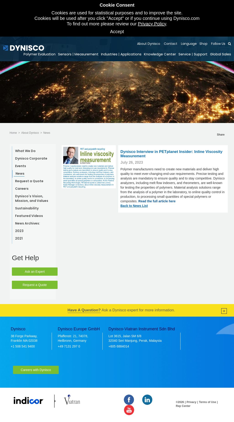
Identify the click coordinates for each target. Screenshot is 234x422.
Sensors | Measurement (78, 54)
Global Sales (220, 54)
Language (188, 43)
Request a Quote (29, 181)
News (46, 132)
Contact (170, 43)
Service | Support (192, 54)
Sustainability (27, 208)
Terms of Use (207, 402)
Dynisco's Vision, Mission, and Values (31, 198)
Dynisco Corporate (31, 158)
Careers (22, 188)
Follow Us (217, 43)
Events (20, 166)
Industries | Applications (121, 54)
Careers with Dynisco (36, 370)
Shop (203, 43)
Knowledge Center (160, 54)
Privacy (191, 402)
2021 (19, 238)
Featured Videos (29, 216)
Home (13, 132)
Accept (117, 31)
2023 (19, 231)
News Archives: (27, 223)
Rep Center (183, 406)
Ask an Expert (35, 271)
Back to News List (134, 206)
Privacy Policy (152, 23)
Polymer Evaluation (40, 54)
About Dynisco (148, 43)
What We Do (25, 151)
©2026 (180, 402)
